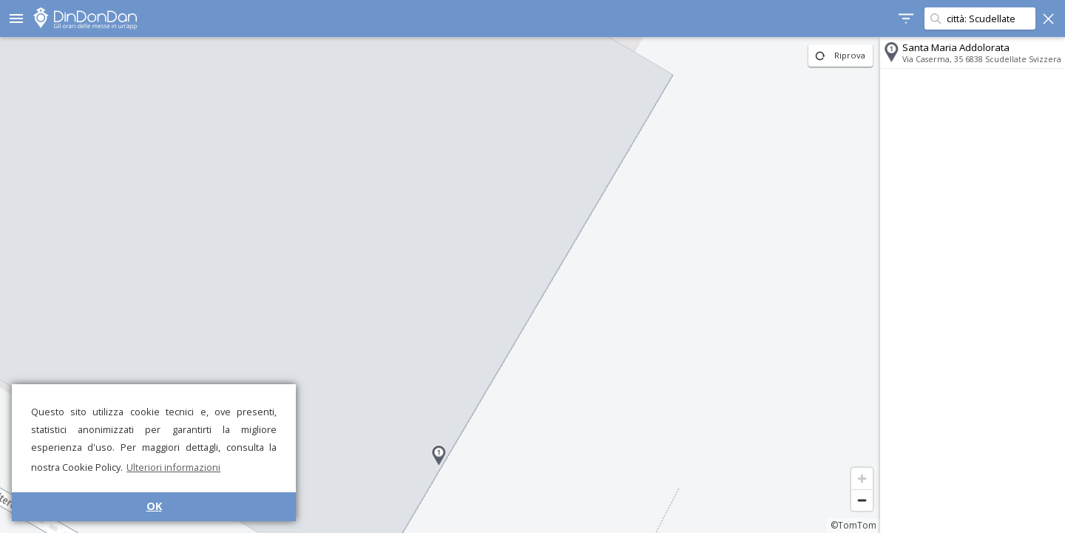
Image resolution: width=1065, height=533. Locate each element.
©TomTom (853, 525)
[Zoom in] (862, 478)
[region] (440, 285)
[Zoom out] (862, 500)
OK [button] (154, 506)
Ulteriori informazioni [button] (173, 467)
